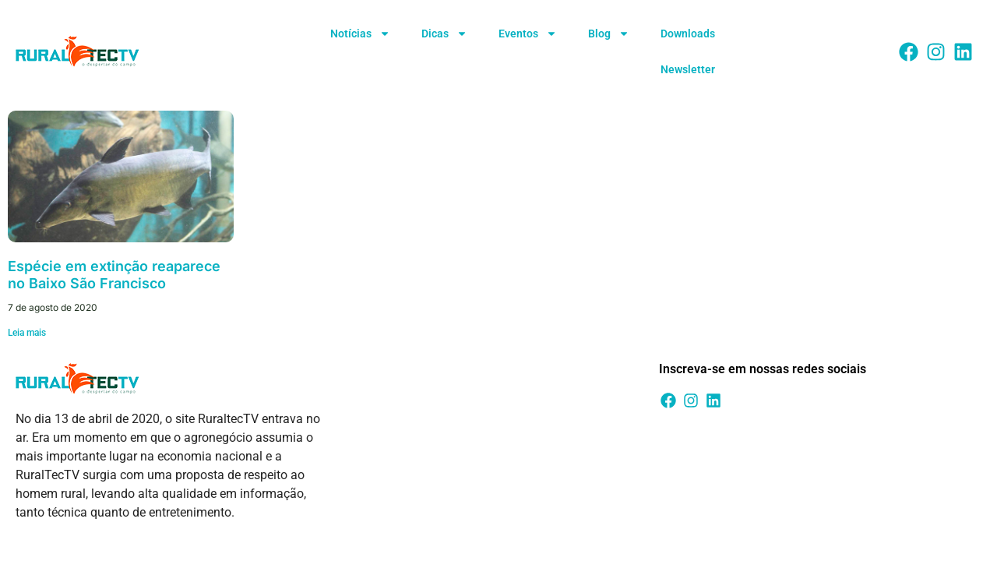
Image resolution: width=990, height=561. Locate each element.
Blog (608, 33)
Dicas (444, 33)
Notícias (360, 33)
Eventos (528, 33)
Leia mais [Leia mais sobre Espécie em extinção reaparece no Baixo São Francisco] (27, 332)
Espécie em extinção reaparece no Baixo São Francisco (114, 274)
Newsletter (688, 69)
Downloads (688, 33)
